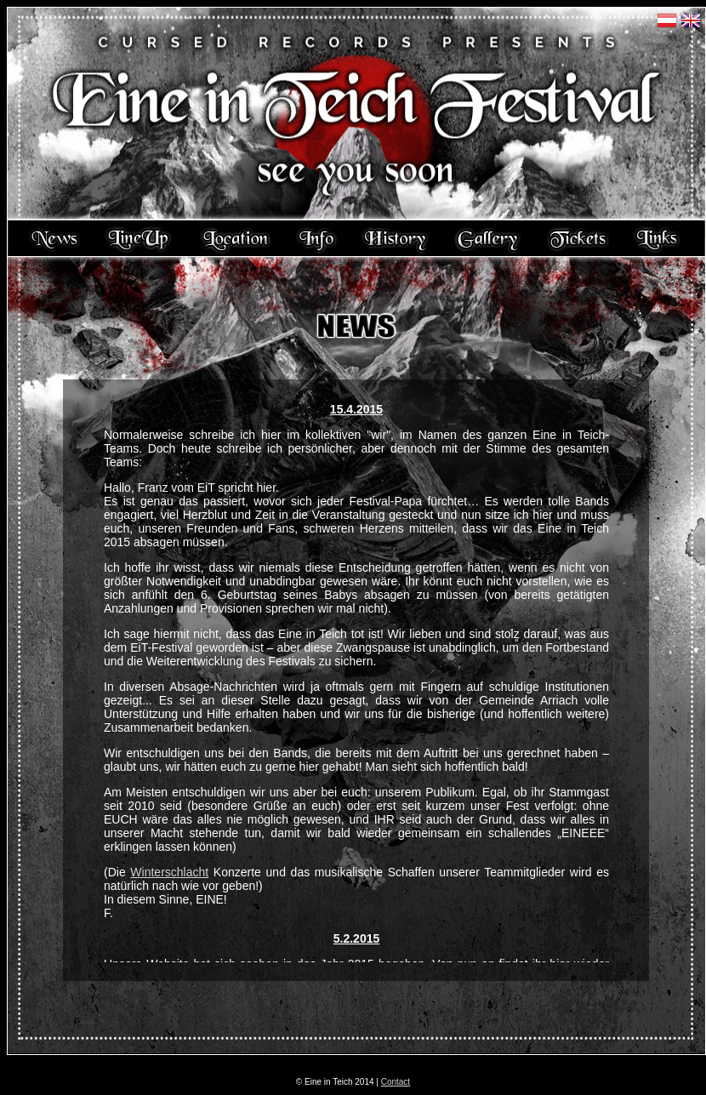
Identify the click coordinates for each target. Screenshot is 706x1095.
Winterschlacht (169, 872)
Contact (395, 1081)
